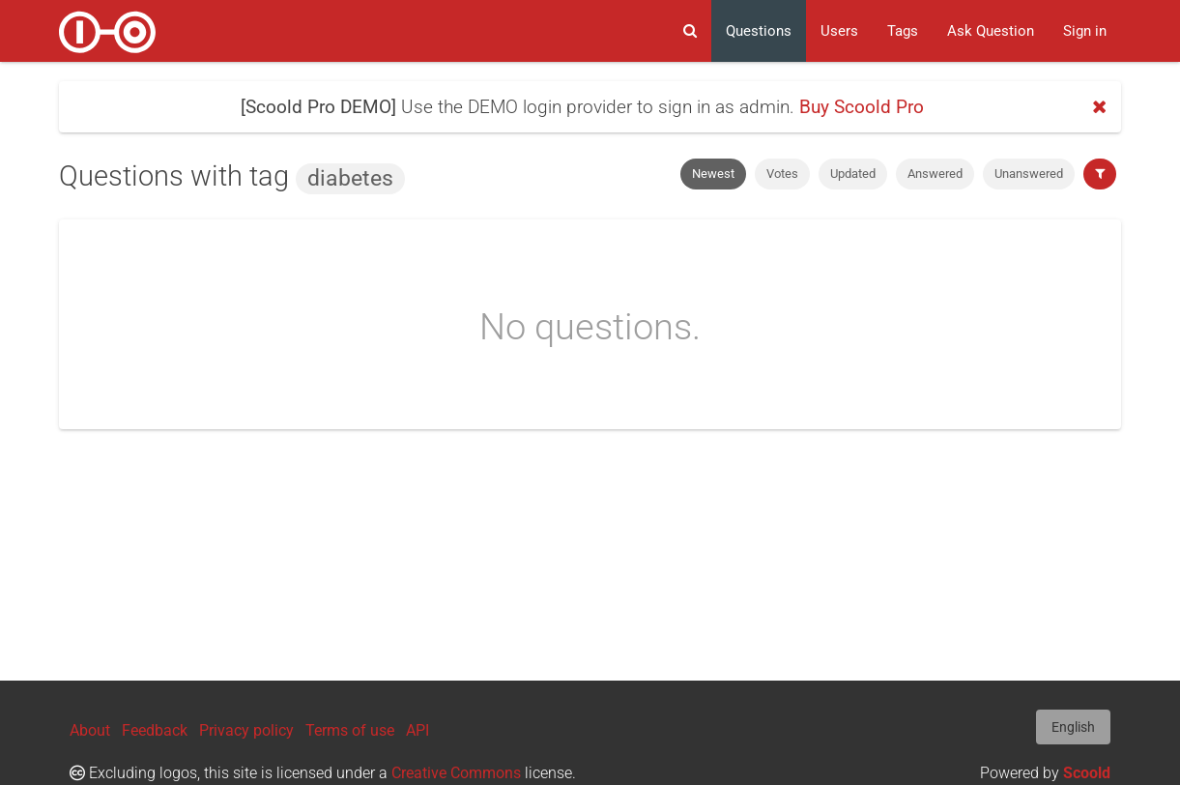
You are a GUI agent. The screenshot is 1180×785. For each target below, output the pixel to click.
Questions (758, 31)
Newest (713, 173)
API (417, 730)
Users (839, 31)
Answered (935, 173)
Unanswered (1028, 173)
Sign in (1085, 31)
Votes (782, 173)
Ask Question (990, 31)
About (90, 730)
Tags (902, 31)
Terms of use (349, 730)
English (1073, 727)
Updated (853, 173)
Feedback (154, 730)
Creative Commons (456, 773)
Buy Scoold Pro (861, 107)
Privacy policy (246, 730)
